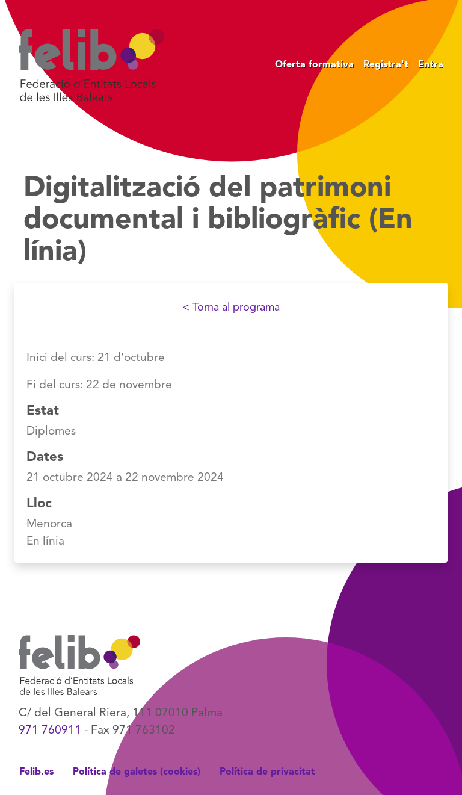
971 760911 (50, 731)
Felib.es (36, 772)
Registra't (385, 65)
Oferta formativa (314, 65)
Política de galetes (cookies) (136, 772)
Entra (430, 65)
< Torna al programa (231, 307)
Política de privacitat (267, 772)
